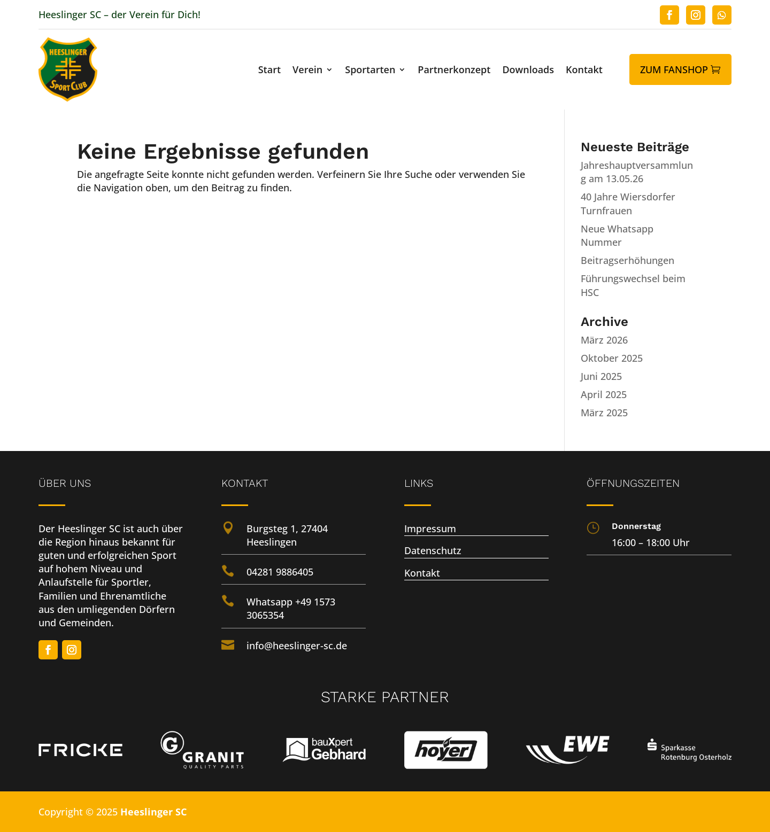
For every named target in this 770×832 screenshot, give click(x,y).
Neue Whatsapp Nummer (617, 235)
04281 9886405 (280, 571)
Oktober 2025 (612, 358)
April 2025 (604, 394)
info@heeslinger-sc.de (297, 645)
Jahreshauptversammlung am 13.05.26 (637, 172)
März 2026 (604, 339)
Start (269, 71)
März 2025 (604, 412)
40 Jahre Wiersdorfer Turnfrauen (628, 203)
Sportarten (370, 71)
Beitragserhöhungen (627, 260)
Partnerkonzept (454, 71)
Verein (307, 71)
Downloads (528, 71)
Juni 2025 (601, 376)
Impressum (430, 528)
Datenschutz (432, 550)
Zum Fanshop (674, 69)
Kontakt (584, 71)
